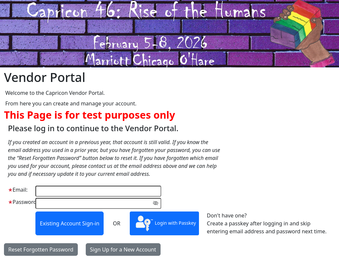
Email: (17, 189)
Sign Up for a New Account (123, 249)
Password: (23, 202)
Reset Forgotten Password (40, 249)
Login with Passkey (164, 223)
